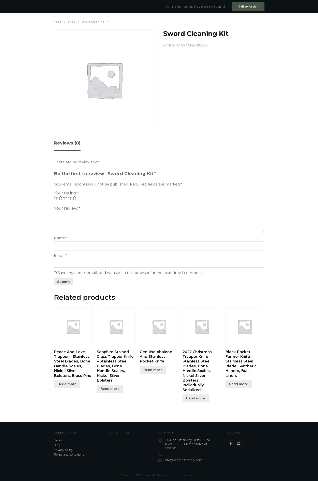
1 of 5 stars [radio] (56, 198)
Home (58, 440)
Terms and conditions (69, 454)
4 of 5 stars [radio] (70, 198)
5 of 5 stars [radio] (74, 198)
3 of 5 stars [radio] (65, 198)
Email (60, 255)
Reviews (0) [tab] (67, 143)
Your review (67, 208)
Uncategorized (194, 45)
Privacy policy (63, 450)
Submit (63, 282)
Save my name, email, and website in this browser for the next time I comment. (130, 273)
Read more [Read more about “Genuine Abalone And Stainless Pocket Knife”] (152, 369)
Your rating (66, 192)
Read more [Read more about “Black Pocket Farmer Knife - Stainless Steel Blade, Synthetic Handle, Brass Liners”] (238, 384)
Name (61, 238)
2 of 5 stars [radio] (60, 198)
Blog (57, 445)
